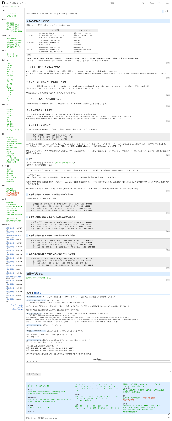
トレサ (8, 112)
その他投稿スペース (13, 47)
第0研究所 (10, 179)
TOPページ (14, 6)
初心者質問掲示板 (12, 25)
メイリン (9, 74)
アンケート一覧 (12, 56)
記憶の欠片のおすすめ (14, 206)
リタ (8, 98)
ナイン (8, 94)
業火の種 (9, 189)
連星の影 (9, 171)
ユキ (8, 86)
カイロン (9, 84)
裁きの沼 (9, 175)
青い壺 (8, 169)
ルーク (8, 63)
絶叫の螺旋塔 (11, 191)
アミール (9, 114)
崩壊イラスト (11, 156)
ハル (8, 82)
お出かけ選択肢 (12, 210)
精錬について (11, 162)
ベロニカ (9, 76)
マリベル (9, 118)
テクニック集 (11, 208)
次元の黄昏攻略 (12, 195)
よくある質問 (11, 204)
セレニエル (10, 90)
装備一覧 (9, 137)
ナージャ (9, 92)
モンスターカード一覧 (14, 143)
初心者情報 (10, 202)
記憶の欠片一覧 (12, 148)
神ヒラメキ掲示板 (12, 29)
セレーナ (9, 109)
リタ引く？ (10, 54)
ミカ (8, 120)
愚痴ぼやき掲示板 (12, 27)
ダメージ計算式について (64, 163)
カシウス (9, 124)
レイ (8, 128)
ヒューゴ (9, 80)
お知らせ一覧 (11, 16)
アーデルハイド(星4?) (14, 130)
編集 (29, 54)
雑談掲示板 (10, 23)
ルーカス (9, 116)
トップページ (11, 14)
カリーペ (9, 65)
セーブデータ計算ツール (131, 410)
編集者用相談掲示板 (13, 221)
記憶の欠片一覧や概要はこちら (38, 278)
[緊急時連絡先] (17, 309)
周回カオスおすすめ (13, 43)
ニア (8, 107)
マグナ (8, 67)
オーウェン (10, 126)
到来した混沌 (11, 177)
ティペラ (9, 96)
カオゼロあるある (12, 45)
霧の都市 (9, 173)
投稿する (37, 293)
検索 (143, 3)
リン (8, 70)
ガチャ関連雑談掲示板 (14, 31)
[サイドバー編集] (17, 305)
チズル (8, 88)
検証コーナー (11, 39)
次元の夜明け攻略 (12, 193)
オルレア (9, 72)
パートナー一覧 (12, 139)
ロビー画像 (10, 154)
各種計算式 (10, 212)
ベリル (8, 122)
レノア (8, 78)
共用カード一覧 (12, 141)
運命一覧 (9, 145)
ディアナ (9, 100)
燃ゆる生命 (10, 181)
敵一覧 (8, 150)
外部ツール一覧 (12, 219)
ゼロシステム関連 (12, 160)
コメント (30, 293)
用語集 (8, 152)
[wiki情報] (19, 307)
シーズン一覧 (11, 158)
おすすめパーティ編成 (14, 41)
